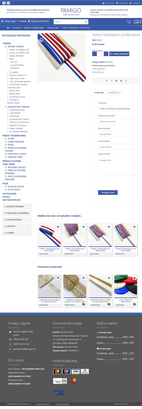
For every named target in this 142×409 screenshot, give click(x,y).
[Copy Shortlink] (128, 82)
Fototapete (14, 190)
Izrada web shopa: (121, 407)
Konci (11, 145)
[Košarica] (129, 22)
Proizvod (102, 106)
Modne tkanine (16, 47)
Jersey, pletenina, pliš (19, 50)
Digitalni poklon (11, 200)
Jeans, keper (14, 94)
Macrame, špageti (17, 168)
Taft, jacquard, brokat (20, 82)
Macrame (15, 69)
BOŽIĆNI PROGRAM (15, 207)
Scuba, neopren (16, 57)
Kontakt (11, 227)
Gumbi (11, 139)
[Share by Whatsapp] (110, 82)
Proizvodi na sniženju (18, 214)
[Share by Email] (116, 82)
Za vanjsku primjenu (18, 132)
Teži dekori (14, 117)
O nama (10, 233)
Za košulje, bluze (17, 97)
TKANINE (7, 44)
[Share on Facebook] (105, 82)
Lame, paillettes (16, 79)
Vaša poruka (104, 157)
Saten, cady (14, 91)
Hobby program (16, 142)
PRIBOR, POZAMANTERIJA (14, 136)
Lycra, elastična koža (19, 53)
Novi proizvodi (14, 220)
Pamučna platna (17, 111)
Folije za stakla (16, 187)
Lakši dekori (14, 114)
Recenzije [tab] (118, 95)
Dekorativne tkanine (18, 107)
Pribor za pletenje (12, 162)
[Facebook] (4, 3)
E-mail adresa (104, 144)
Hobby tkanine (16, 129)
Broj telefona (104, 131)
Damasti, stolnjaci (18, 126)
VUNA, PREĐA (9, 165)
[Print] (122, 82)
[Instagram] (8, 3)
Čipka (11, 60)
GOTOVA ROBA (9, 194)
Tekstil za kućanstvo (19, 123)
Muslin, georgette (17, 76)
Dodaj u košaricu (123, 54)
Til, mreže (13, 73)
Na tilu (14, 63)
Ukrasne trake (15, 158)
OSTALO (6, 197)
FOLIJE (5, 184)
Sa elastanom (17, 66)
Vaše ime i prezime (106, 118)
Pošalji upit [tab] (100, 95)
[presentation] (115, 186)
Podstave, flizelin (17, 154)
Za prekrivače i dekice (19, 120)
